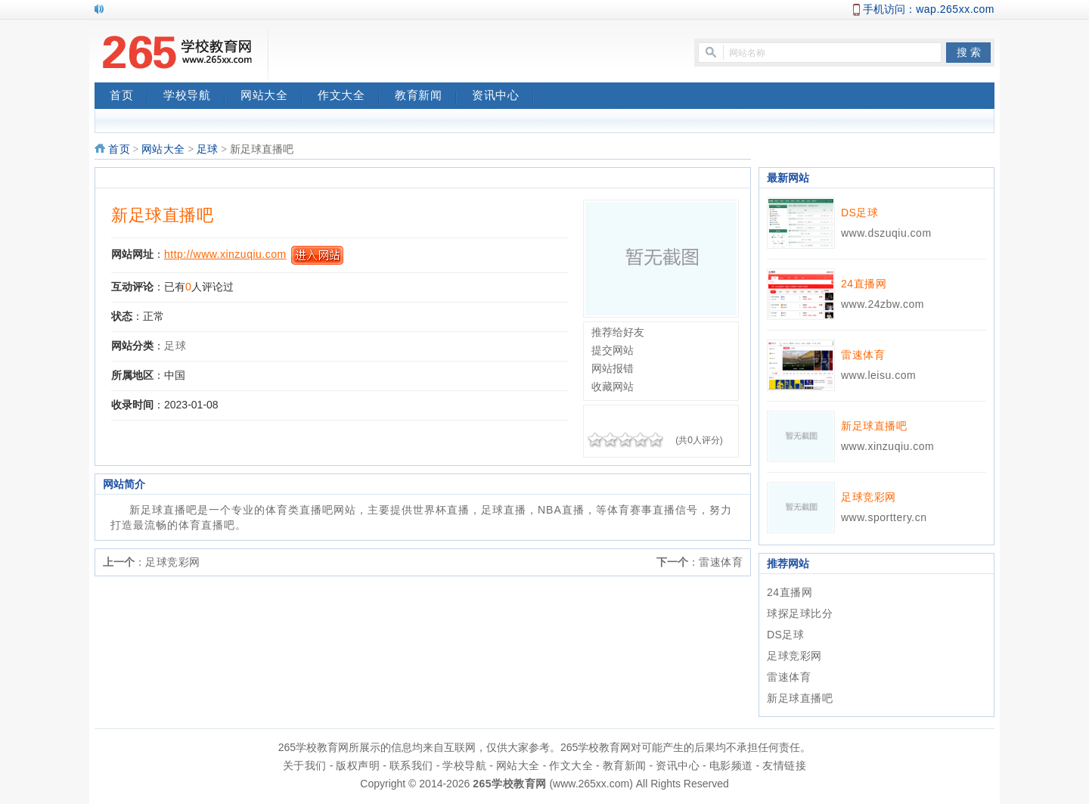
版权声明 (358, 765)
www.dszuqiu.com (886, 233)
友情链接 (784, 765)
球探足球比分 (800, 613)
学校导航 (194, 96)
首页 (129, 96)
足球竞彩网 (172, 562)
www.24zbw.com (882, 304)
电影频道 (731, 765)
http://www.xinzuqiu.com (225, 254)
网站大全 (271, 96)
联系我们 (411, 765)
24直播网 (863, 284)
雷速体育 (721, 562)
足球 (208, 149)
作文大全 (349, 96)
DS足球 (859, 212)
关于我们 (305, 765)
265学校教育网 (509, 784)
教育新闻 (426, 96)
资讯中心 (503, 96)
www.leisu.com (878, 375)
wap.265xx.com (955, 9)
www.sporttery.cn (884, 517)
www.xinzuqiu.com (887, 446)
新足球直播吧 (162, 215)
